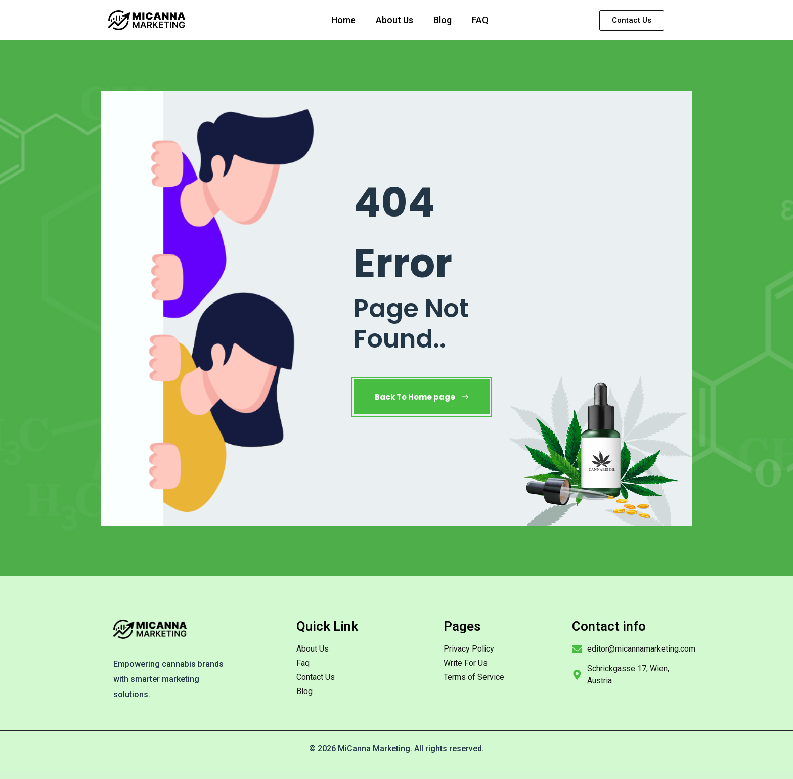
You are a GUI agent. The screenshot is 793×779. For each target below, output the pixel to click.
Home (343, 20)
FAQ (480, 20)
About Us (394, 20)
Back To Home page (421, 397)
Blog (442, 20)
